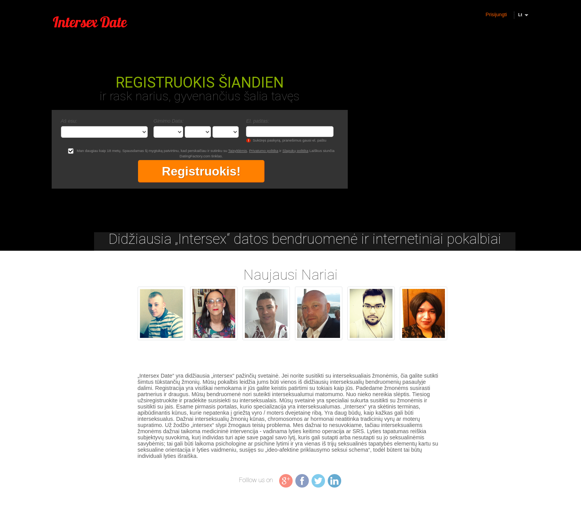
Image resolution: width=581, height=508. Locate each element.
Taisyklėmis (237, 151)
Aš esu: (69, 121)
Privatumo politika (263, 151)
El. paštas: (257, 121)
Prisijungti (496, 14)
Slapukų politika (295, 151)
